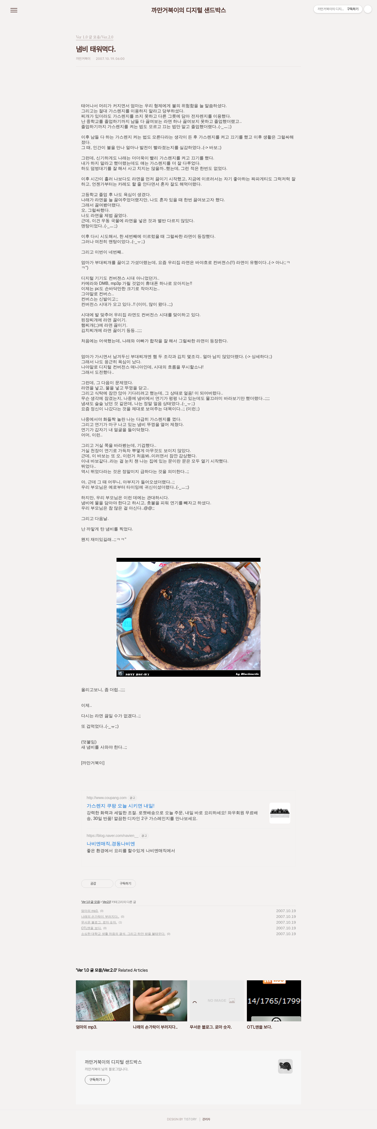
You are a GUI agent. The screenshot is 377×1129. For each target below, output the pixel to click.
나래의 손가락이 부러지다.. (100, 916)
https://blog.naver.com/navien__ (112, 835)
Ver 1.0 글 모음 (90, 902)
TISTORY (190, 1119)
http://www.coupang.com (107, 798)
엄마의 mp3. (89, 911)
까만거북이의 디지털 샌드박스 (188, 10)
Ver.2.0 (106, 902)
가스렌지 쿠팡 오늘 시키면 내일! (120, 805)
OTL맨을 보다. (91, 928)
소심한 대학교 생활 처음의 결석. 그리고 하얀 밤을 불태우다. (123, 934)
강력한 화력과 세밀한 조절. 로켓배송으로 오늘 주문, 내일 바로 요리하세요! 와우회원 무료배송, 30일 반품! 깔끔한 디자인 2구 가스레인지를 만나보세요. (172, 815)
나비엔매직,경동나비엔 (111, 843)
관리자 (206, 1119)
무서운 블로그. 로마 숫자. (99, 922)
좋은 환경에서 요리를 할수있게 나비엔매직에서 (131, 850)
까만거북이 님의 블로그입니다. (106, 1069)
